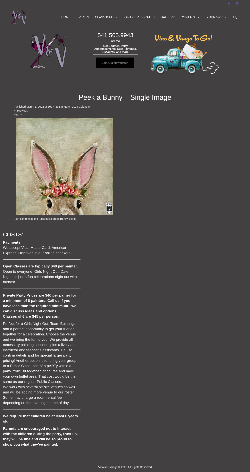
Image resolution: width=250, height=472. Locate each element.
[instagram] (237, 3)
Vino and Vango (107, 467)
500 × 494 (54, 106)
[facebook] (229, 3)
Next (18, 114)
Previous (21, 110)
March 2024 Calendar (77, 106)
